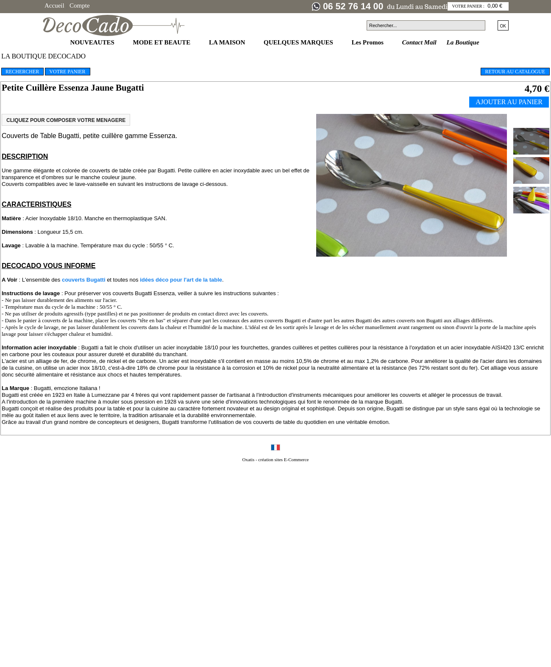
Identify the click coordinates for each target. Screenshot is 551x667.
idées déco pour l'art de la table (181, 280)
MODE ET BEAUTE (162, 42)
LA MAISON (228, 42)
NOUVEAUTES (93, 42)
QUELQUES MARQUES (299, 42)
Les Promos (368, 42)
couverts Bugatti (84, 280)
